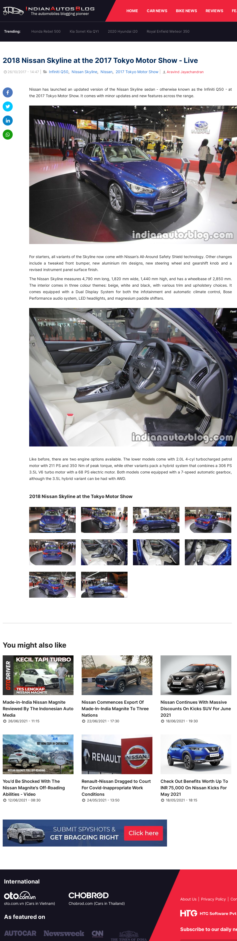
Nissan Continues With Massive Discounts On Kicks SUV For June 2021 (196, 708)
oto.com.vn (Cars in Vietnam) (29, 903)
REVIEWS (214, 10)
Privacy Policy (213, 899)
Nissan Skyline (84, 71)
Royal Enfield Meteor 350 (168, 31)
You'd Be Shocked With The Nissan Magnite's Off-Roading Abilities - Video (34, 787)
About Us (188, 899)
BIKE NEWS (186, 10)
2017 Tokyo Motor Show (137, 71)
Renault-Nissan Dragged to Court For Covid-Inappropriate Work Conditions (116, 787)
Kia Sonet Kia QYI (84, 31)
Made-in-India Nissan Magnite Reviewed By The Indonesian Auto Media (38, 708)
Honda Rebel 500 (46, 31)
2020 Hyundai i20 (123, 31)
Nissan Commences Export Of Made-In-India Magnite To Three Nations (115, 708)
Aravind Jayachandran (183, 72)
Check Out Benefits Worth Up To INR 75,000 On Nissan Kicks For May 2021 (194, 787)
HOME (132, 10)
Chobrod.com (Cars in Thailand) (97, 903)
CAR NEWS (157, 10)
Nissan (106, 71)
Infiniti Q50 (58, 71)
